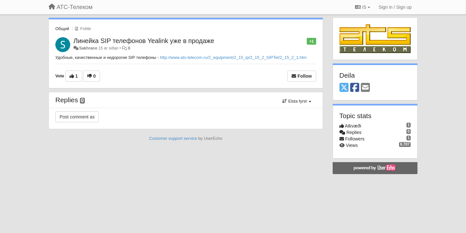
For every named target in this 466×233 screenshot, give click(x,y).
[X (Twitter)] (344, 88)
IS (362, 7)
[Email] (365, 88)
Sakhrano (88, 48)
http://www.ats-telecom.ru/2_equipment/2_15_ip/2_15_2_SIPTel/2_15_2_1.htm (233, 57)
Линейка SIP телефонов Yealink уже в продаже (143, 40)
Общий (62, 28)
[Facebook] (354, 88)
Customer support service (173, 138)
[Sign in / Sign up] (395, 7)
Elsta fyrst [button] (296, 101)
